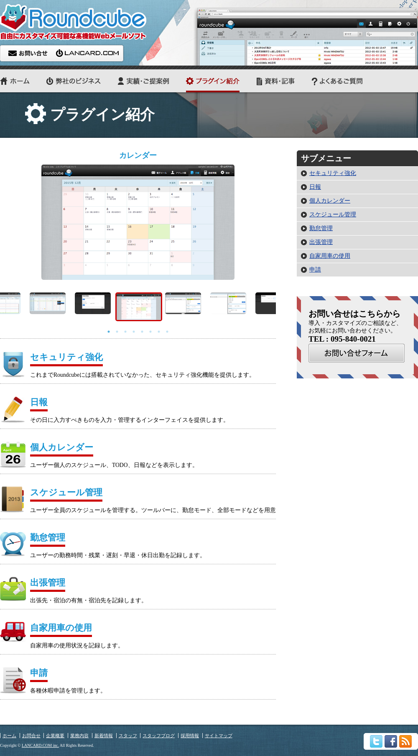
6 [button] (150, 331)
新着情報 (103, 735)
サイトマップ (218, 735)
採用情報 (190, 735)
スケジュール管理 (332, 214)
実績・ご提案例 (143, 80)
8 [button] (167, 331)
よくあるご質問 (337, 80)
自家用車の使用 (329, 256)
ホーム (14, 80)
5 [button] (142, 331)
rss (405, 741)
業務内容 (79, 735)
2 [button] (117, 331)
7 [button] (159, 331)
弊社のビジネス (73, 80)
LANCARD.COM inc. (40, 745)
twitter (376, 741)
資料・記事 (276, 80)
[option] (138, 215)
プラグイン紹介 (213, 80)
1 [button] (108, 331)
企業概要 (55, 735)
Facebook (391, 741)
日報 (315, 187)
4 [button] (134, 331)
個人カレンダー (329, 201)
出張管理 (321, 242)
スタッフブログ (159, 735)
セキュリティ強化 (332, 173)
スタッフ (128, 735)
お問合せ (356, 353)
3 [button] (125, 331)
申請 (315, 269)
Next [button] (282, 307)
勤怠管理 (321, 228)
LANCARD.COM (88, 53)
